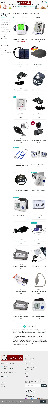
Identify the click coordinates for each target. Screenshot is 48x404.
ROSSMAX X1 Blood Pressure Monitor (38, 266)
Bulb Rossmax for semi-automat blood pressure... (21, 241)
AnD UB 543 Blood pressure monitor (38, 39)
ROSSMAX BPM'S (4, 43)
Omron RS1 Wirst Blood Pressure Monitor (21, 215)
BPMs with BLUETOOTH (4, 35)
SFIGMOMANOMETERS (6, 24)
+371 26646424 (9, 368)
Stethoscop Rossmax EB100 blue (21, 165)
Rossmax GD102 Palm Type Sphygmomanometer (38, 140)
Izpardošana (3, 382)
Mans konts (3, 380)
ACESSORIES (3, 47)
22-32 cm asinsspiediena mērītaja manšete (21, 190)
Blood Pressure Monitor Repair (6, 53)
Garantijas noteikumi (29, 365)
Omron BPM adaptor (38, 215)
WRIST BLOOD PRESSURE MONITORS (6, 28)
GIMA (21, 289)
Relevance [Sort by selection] (41, 17)
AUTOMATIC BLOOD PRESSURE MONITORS (6, 21)
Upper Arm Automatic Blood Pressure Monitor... (21, 39)
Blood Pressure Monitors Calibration (38, 164)
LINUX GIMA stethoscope (21, 291)
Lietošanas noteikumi (29, 358)
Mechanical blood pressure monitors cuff (21, 64)
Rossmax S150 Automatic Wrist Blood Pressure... (21, 115)
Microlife (39, 113)
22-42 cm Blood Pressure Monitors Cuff (21, 266)
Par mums (27, 371)
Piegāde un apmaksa (29, 363)
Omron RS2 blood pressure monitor (38, 316)
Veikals (26, 373)
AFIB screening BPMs (5, 31)
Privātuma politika (28, 360)
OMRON (21, 214)
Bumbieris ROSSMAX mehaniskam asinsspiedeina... (21, 140)
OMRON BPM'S (4, 38)
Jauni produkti (3, 384)
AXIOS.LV (21, 264)
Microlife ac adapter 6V (39, 115)
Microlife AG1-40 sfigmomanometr (38, 241)
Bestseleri (3, 386)
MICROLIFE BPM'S (5, 45)
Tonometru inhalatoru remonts (31, 367)
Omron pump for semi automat (39, 291)
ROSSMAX (21, 88)
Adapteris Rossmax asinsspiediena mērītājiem (21, 89)
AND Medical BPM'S (5, 41)
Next (35, 326)
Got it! (43, 401)
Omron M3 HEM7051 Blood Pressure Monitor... (38, 190)
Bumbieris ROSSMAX (38, 64)
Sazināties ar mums (29, 369)
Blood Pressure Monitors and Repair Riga (5, 15)
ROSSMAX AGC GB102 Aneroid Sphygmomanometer (38, 89)
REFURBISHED (4, 50)
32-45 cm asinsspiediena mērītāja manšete (21, 316)
